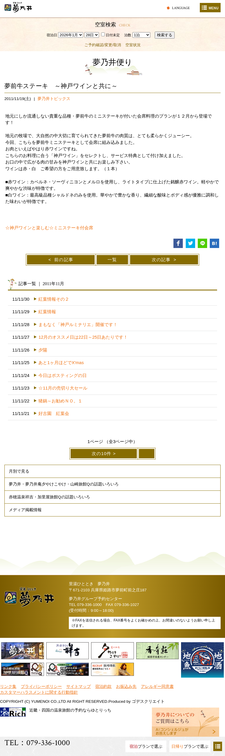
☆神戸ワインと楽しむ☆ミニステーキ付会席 (49, 227)
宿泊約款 (103, 686)
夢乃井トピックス (54, 99)
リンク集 (8, 686)
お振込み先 (126, 686)
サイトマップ (78, 686)
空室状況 (133, 45)
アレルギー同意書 (157, 686)
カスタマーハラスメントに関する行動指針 (39, 692)
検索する (164, 35)
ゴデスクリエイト (148, 701)
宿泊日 (52, 35)
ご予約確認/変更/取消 (102, 45)
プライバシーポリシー (41, 686)
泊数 (127, 35)
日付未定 (110, 35)
